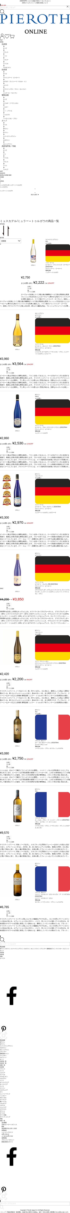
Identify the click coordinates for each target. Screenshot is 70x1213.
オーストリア (4, 1084)
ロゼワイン (3, 1048)
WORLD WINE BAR (5, 175)
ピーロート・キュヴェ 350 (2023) (44, 584)
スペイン (2, 1088)
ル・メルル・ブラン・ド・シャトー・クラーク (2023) (50, 820)
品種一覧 (2, 1065)
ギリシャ (2, 1111)
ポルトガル (3, 1097)
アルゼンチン (4, 1076)
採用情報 (4, 1138)
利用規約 (4, 1130)
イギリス (2, 1105)
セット (2, 1059)
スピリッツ (3, 1057)
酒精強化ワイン (4, 1053)
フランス (2, 1069)
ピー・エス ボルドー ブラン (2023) (45, 742)
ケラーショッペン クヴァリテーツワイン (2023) (48, 663)
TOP (1, 40)
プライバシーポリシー (8, 1140)
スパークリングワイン (6, 1046)
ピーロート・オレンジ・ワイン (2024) (46, 346)
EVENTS (2, 173)
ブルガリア (3, 1103)
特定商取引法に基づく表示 (9, 1128)
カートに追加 (31, 291)
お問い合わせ (5, 1134)
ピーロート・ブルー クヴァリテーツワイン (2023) (49, 427)
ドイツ (2, 1071)
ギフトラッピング (5, 1117)
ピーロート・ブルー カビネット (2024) (46, 506)
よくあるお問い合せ (7, 1136)
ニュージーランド (5, 1094)
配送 (3, 1126)
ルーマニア (3, 1099)
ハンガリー (3, 1095)
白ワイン (2, 1044)
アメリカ (2, 1074)
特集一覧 (2, 1120)
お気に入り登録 (29, 288)
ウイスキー (3, 1055)
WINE (1, 42)
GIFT (1, 171)
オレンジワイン (4, 1049)
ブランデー (3, 1051)
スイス (2, 1086)
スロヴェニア (4, 1090)
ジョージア (3, 1107)
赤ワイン (2, 1042)
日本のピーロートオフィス (9, 1124)
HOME (2, 177)
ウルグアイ (3, 1078)
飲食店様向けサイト (7, 1142)
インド (2, 1080)
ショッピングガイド (7, 1132)
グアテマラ (3, 1109)
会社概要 (4, 1122)
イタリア (2, 1072)
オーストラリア (4, 1082)
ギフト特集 (3, 1115)
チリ (1, 1092)
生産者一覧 (3, 1063)
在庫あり (33, 265)
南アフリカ (3, 1101)
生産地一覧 (3, 1061)
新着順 (3, 241)
